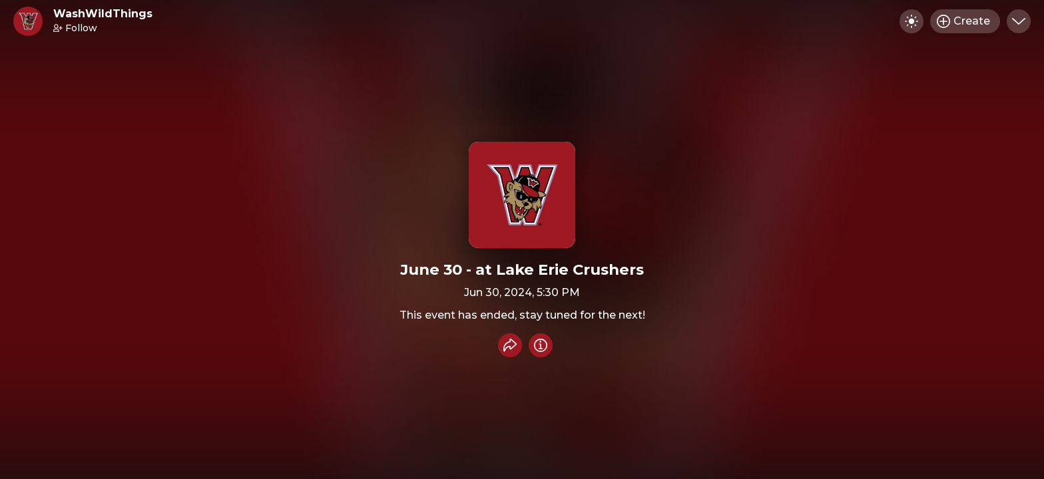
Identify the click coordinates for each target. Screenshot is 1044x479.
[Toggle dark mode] (911, 21)
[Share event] (510, 345)
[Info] (541, 345)
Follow (75, 28)
